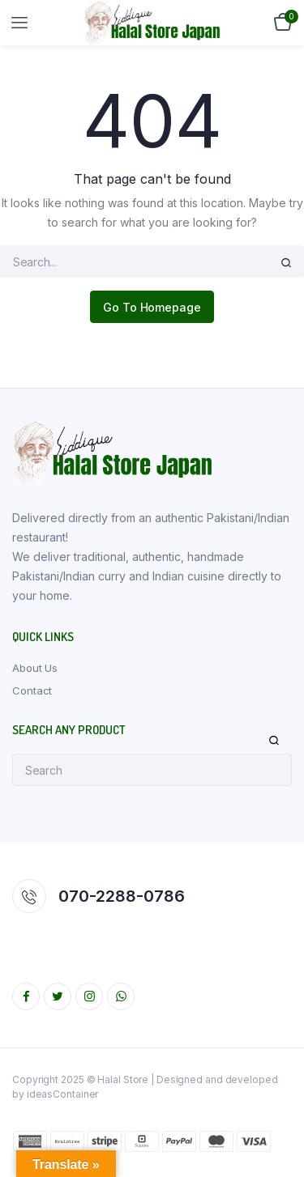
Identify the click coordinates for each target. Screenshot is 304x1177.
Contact (32, 690)
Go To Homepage (152, 307)
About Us (35, 667)
